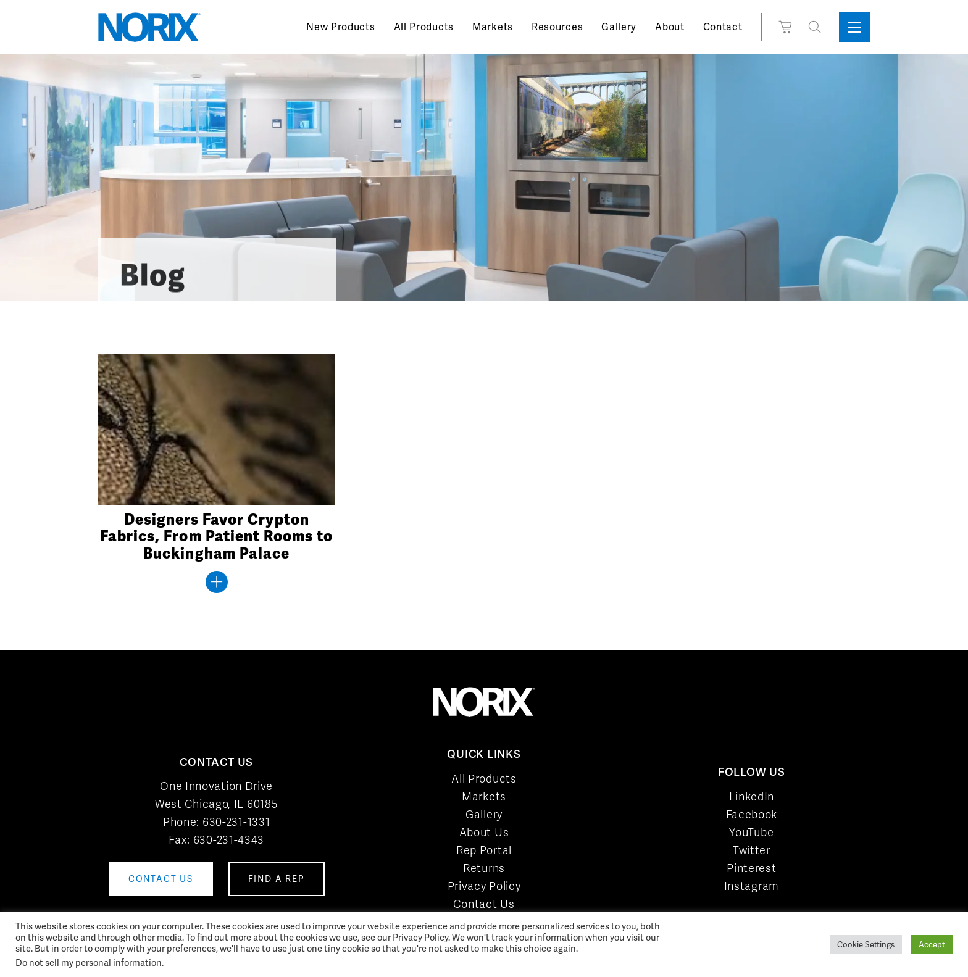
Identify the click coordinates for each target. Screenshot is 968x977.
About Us (484, 832)
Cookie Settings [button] (866, 944)
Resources (557, 26)
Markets (492, 26)
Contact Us (483, 904)
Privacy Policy (484, 886)
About (670, 26)
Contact (723, 26)
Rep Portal (484, 850)
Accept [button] (932, 944)
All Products (424, 26)
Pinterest (751, 868)
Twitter (751, 850)
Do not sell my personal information (88, 962)
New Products (340, 26)
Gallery (618, 26)
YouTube (751, 832)
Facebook (752, 814)
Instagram (751, 886)
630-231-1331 (236, 822)
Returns (484, 868)
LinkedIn (752, 796)
